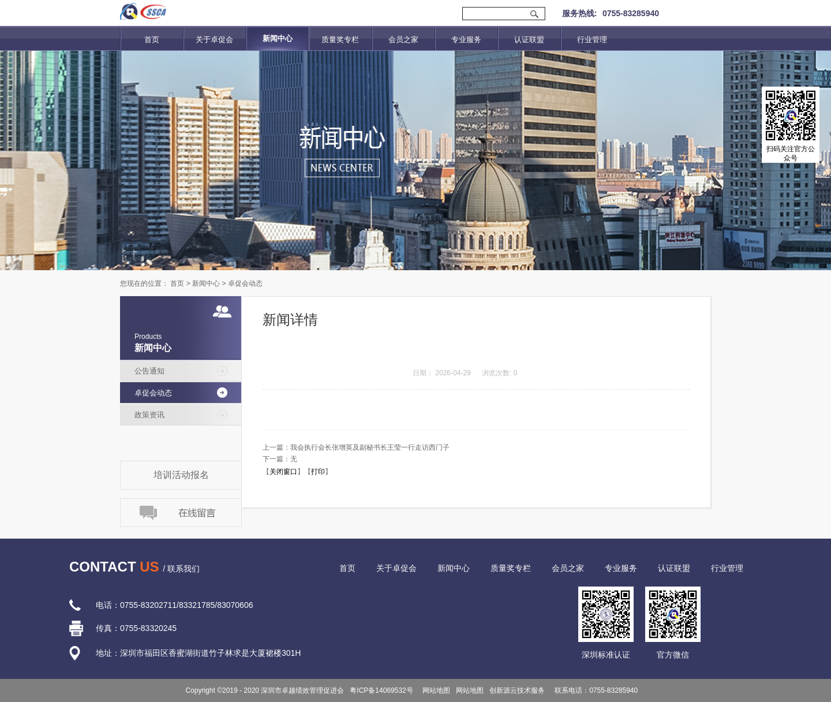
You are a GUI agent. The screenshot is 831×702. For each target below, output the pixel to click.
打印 (318, 472)
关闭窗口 (283, 472)
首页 (151, 39)
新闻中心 (206, 283)
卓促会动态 (245, 283)
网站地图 (435, 690)
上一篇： (356, 447)
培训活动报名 (181, 475)
